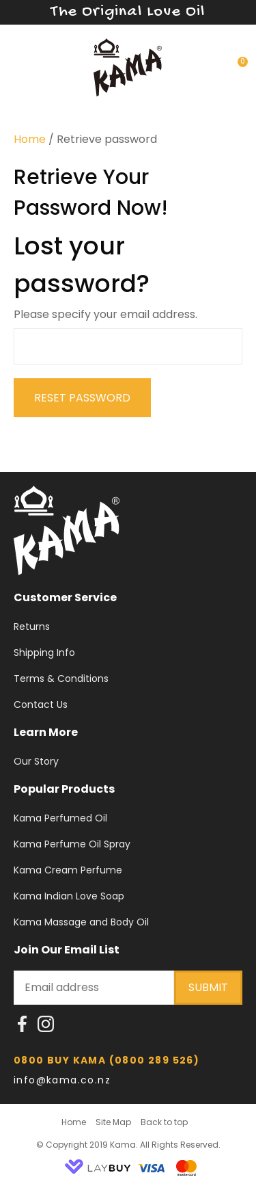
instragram (46, 1028)
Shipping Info (44, 652)
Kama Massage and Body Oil (81, 922)
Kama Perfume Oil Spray (72, 844)
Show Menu (22, 65)
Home (30, 139)
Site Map (113, 1122)
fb (22, 1028)
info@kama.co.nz (64, 1080)
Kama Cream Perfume (68, 870)
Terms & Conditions (61, 678)
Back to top (164, 1122)
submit (208, 987)
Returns (32, 626)
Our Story (36, 761)
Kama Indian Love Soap (69, 896)
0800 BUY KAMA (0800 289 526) (106, 1060)
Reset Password (82, 398)
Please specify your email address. (105, 314)
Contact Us (41, 704)
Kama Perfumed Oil (60, 818)
